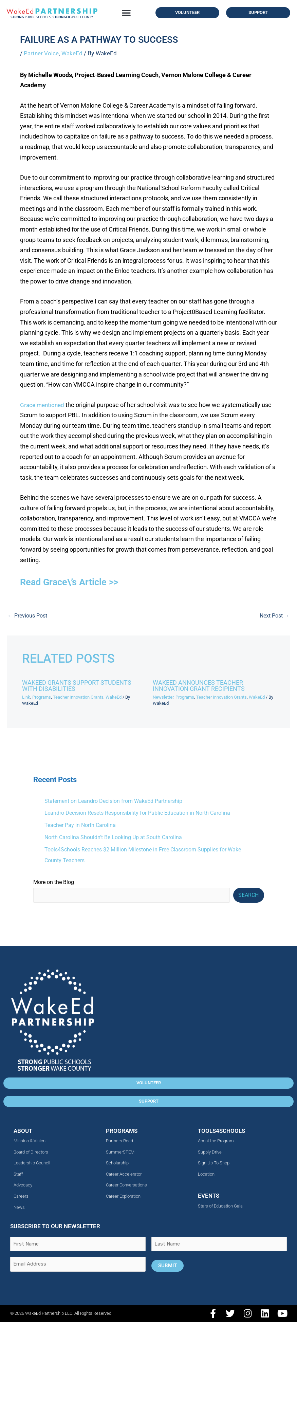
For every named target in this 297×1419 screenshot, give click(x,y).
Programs (41, 696)
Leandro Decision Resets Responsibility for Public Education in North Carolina (137, 812)
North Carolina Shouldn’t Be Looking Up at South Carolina (113, 836)
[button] (126, 12)
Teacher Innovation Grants (78, 696)
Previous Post (27, 615)
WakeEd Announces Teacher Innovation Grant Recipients (199, 685)
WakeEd (74, 53)
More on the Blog (53, 880)
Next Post (275, 615)
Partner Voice (42, 53)
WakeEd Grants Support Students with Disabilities (76, 685)
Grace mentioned (43, 404)
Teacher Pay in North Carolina (80, 824)
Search (248, 893)
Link (26, 696)
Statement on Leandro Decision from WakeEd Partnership (113, 800)
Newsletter (163, 696)
